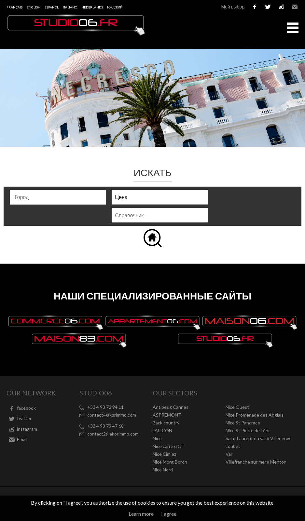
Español (52, 7)
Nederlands (92, 7)
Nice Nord (163, 469)
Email (294, 7)
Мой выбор (232, 6)
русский (114, 7)
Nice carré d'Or (168, 446)
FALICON (162, 430)
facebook (254, 7)
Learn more (141, 514)
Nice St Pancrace (243, 422)
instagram (281, 7)
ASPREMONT (167, 415)
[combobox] (58, 197)
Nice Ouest (237, 407)
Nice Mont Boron (170, 462)
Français (14, 7)
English (33, 7)
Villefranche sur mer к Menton (256, 462)
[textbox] (59, 197)
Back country (166, 422)
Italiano (70, 7)
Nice (157, 438)
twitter (268, 7)
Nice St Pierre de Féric (248, 430)
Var (229, 454)
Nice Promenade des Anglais (255, 415)
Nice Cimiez (164, 454)
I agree (168, 514)
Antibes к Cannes (170, 407)
